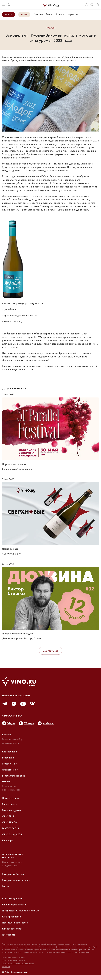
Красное (38, 14)
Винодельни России (13, 874)
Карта (5, 886)
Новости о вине (10, 798)
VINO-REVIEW (9, 822)
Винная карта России (14, 904)
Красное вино (9, 751)
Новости (50, 28)
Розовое (60, 14)
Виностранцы (9, 804)
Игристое (73, 14)
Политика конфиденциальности (13, 960)
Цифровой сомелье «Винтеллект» (20, 910)
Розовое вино (9, 763)
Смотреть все (50, 650)
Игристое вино (10, 769)
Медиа (24, 14)
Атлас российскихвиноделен (12, 856)
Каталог (8, 14)
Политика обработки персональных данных (18, 963)
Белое (49, 14)
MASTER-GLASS (10, 828)
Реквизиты (6, 967)
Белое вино (8, 757)
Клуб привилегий (11, 916)
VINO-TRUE (8, 816)
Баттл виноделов (11, 810)
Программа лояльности (15, 922)
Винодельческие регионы (16, 880)
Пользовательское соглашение (13, 957)
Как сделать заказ (12, 928)
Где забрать (8, 934)
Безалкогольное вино (13, 775)
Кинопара (7, 840)
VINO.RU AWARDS (12, 834)
